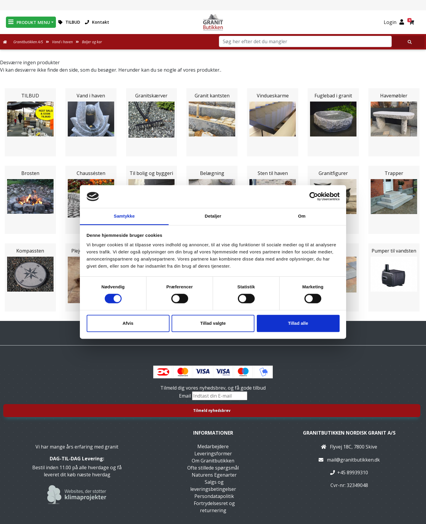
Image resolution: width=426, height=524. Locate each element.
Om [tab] (301, 215)
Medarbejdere (213, 446)
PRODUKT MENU (29, 22)
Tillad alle (298, 323)
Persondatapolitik (214, 496)
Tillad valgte (213, 323)
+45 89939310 (352, 472)
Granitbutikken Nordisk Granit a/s (349, 433)
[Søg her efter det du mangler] (408, 42)
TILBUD (69, 22)
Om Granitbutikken (213, 460)
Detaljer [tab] (213, 215)
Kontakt (97, 22)
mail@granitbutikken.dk (353, 460)
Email (185, 396)
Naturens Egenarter (214, 475)
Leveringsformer (213, 453)
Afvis (127, 323)
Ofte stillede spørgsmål (213, 467)
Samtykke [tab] (124, 215)
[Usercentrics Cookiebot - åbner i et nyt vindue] (314, 196)
